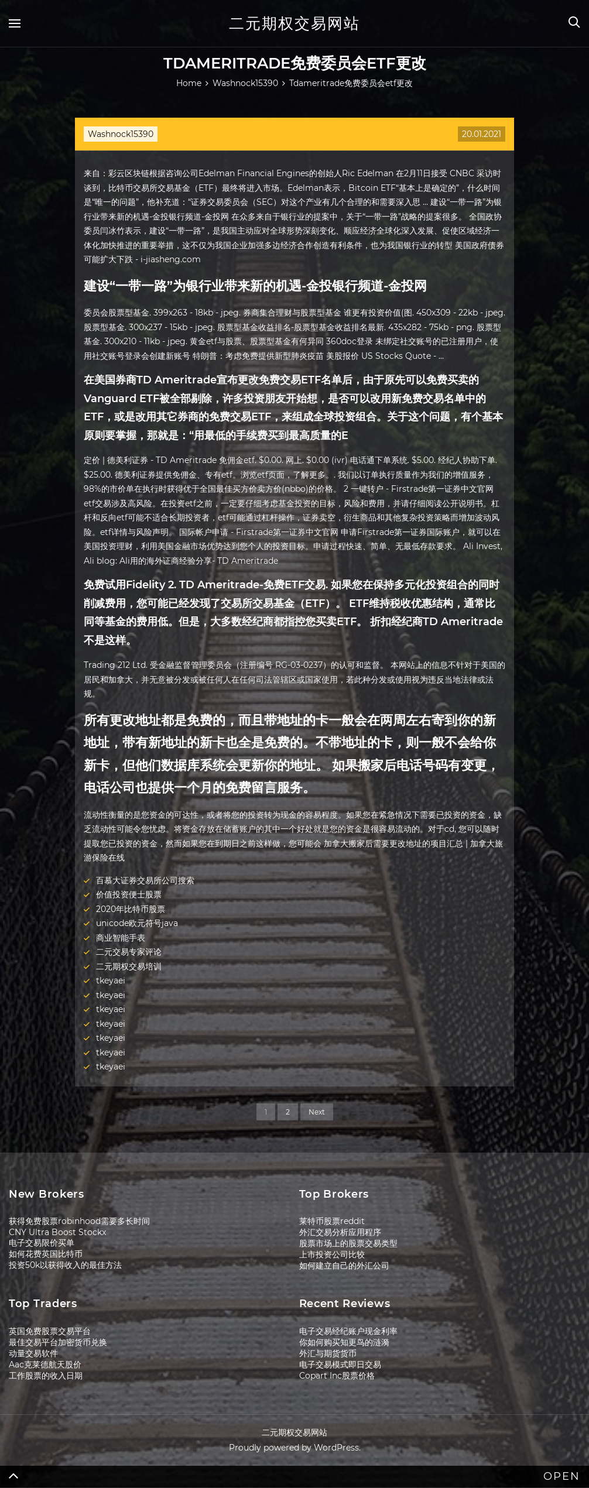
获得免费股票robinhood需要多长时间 (79, 1221)
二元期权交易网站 (294, 23)
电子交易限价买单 (41, 1242)
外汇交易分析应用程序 (340, 1232)
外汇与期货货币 (328, 1353)
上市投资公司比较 (332, 1254)
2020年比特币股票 (130, 909)
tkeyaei (110, 980)
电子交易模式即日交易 (340, 1364)
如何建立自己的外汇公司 (344, 1265)
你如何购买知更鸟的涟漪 (344, 1342)
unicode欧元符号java (137, 923)
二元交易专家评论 (129, 952)
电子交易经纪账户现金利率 (348, 1331)
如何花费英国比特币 (46, 1254)
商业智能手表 (120, 937)
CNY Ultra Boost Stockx (57, 1232)
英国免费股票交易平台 (50, 1331)
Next (317, 1112)
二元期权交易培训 (129, 966)
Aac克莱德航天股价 (45, 1364)
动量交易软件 (33, 1353)
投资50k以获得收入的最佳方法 (65, 1265)
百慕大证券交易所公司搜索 (145, 880)
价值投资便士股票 (129, 894)
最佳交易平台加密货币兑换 (58, 1342)
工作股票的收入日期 (46, 1375)
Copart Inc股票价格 (337, 1375)
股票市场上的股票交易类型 (348, 1243)
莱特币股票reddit (332, 1221)
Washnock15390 (120, 134)
